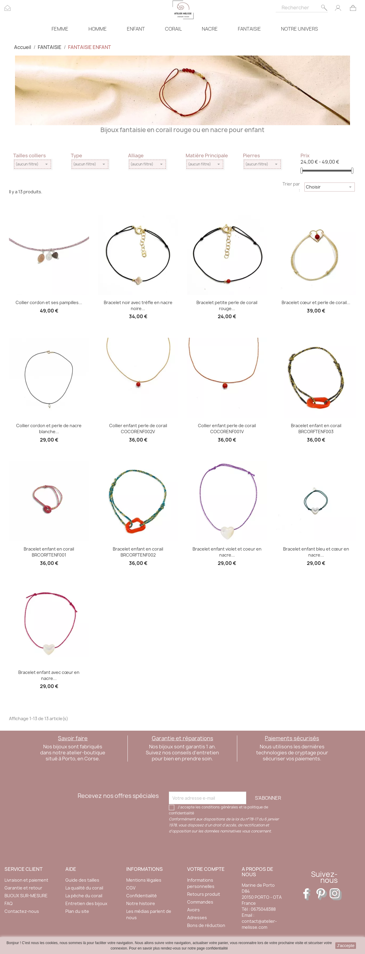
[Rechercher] (302, 6)
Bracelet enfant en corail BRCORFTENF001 (49, 552)
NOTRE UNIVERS (299, 29)
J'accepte (346, 945)
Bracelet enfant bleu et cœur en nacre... (316, 552)
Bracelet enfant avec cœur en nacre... (48, 675)
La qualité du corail (84, 888)
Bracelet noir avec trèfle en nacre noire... (138, 305)
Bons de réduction (206, 925)
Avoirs (193, 910)
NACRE (210, 29)
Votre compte (206, 869)
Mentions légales (143, 880)
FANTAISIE (249, 29)
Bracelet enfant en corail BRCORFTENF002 (138, 552)
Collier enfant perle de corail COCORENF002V (138, 428)
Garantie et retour (23, 888)
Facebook (309, 894)
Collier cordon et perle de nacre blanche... (49, 428)
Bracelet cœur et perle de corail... (316, 302)
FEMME (60, 29)
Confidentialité (141, 895)
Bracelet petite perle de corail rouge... (226, 305)
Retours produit (203, 894)
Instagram (336, 894)
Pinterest (322, 894)
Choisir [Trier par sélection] (329, 187)
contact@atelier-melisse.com (259, 924)
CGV (131, 888)
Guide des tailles (82, 880)
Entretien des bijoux (86, 903)
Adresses (197, 917)
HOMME (97, 29)
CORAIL (173, 29)
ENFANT (136, 29)
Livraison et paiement (26, 880)
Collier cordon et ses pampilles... (49, 302)
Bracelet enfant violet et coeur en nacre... (227, 552)
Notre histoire (140, 903)
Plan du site (77, 911)
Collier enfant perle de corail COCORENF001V (227, 428)
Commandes (200, 902)
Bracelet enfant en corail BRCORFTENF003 (316, 428)
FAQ (8, 903)
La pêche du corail (83, 895)
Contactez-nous (21, 911)
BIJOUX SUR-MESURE (26, 895)
